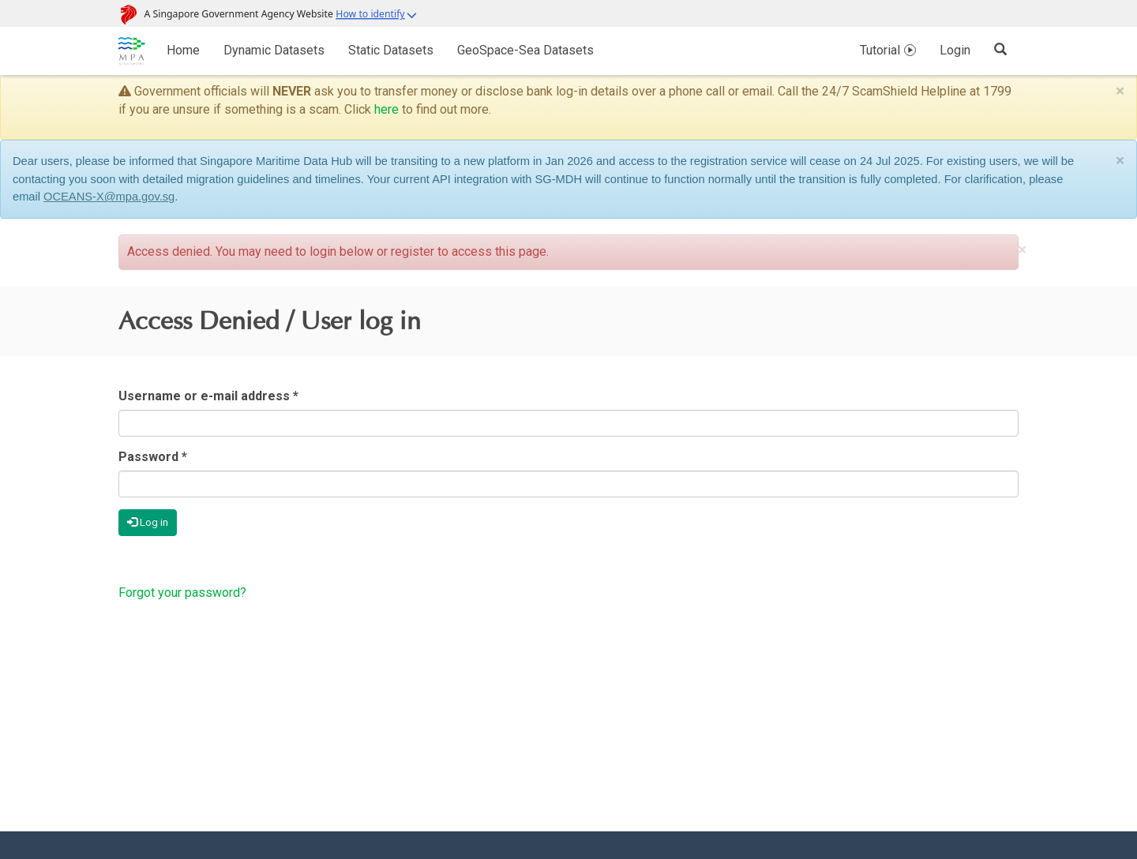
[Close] (1120, 91)
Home (183, 50)
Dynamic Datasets (274, 50)
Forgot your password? (182, 592)
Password (152, 456)
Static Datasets (390, 50)
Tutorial (880, 50)
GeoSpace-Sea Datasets (525, 50)
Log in (147, 522)
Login (955, 50)
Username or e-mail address (208, 395)
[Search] (1000, 49)
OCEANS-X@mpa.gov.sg (108, 196)
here (386, 109)
